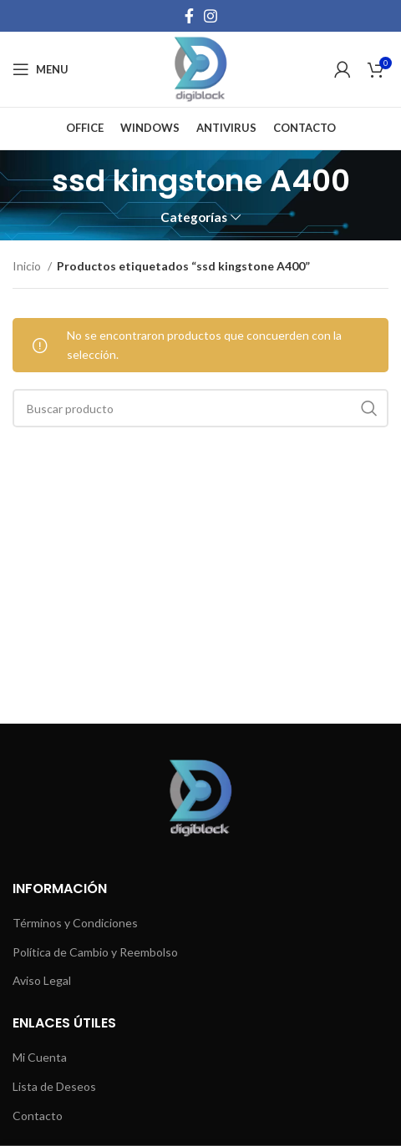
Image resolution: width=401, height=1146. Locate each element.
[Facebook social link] (189, 15)
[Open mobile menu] (40, 69)
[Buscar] (200, 408)
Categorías (193, 217)
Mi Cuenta (40, 1057)
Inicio (28, 266)
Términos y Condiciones (75, 923)
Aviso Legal (42, 980)
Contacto (38, 1115)
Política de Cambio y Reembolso (95, 952)
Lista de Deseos (54, 1086)
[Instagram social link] (210, 15)
